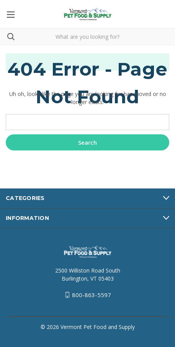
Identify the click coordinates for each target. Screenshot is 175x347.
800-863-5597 (91, 295)
